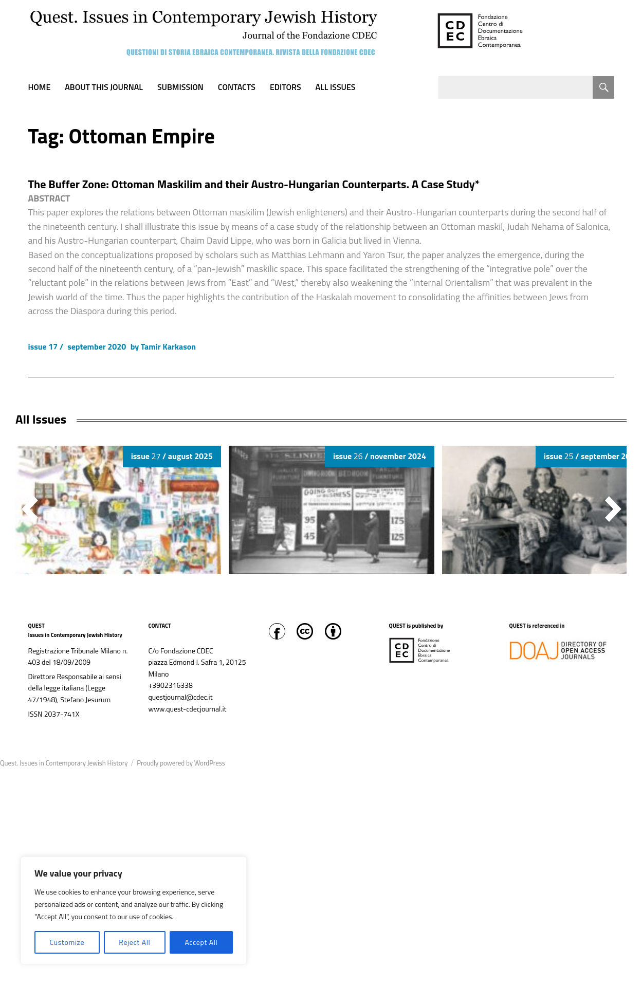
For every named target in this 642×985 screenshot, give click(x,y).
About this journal (104, 87)
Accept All (201, 942)
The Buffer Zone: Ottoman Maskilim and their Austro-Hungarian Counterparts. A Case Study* (254, 184)
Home (39, 87)
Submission (180, 87)
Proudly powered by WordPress (181, 763)
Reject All (134, 942)
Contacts (236, 87)
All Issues (336, 87)
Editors (285, 87)
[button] (613, 509)
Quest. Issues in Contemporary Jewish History (63, 763)
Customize (66, 942)
